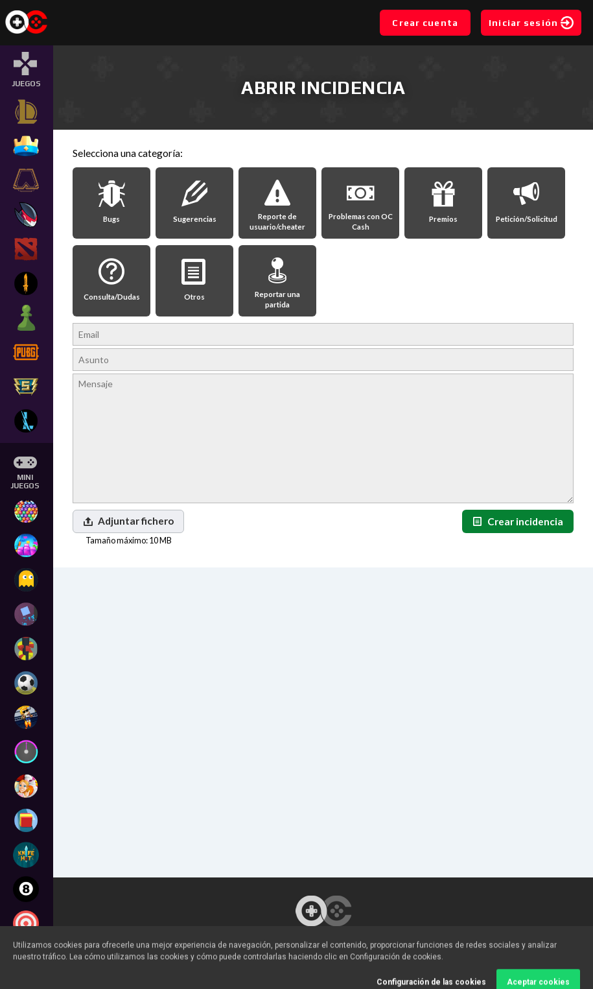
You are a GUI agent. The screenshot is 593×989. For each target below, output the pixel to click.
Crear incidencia (518, 521)
